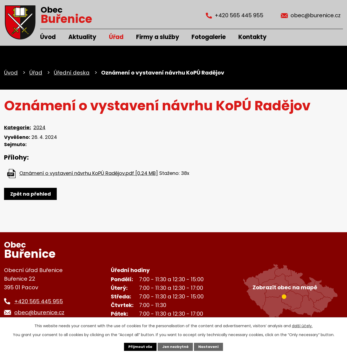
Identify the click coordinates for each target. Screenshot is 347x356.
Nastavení (210, 346)
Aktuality (82, 37)
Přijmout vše (139, 346)
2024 (39, 127)
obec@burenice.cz (39, 312)
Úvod (48, 37)
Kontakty (252, 37)
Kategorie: (17, 127)
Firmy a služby (157, 37)
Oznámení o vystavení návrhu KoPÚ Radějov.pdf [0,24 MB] (88, 173)
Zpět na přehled (31, 194)
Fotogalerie (209, 37)
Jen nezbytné (175, 346)
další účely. (302, 325)
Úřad (116, 37)
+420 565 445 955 (38, 301)
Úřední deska (72, 72)
